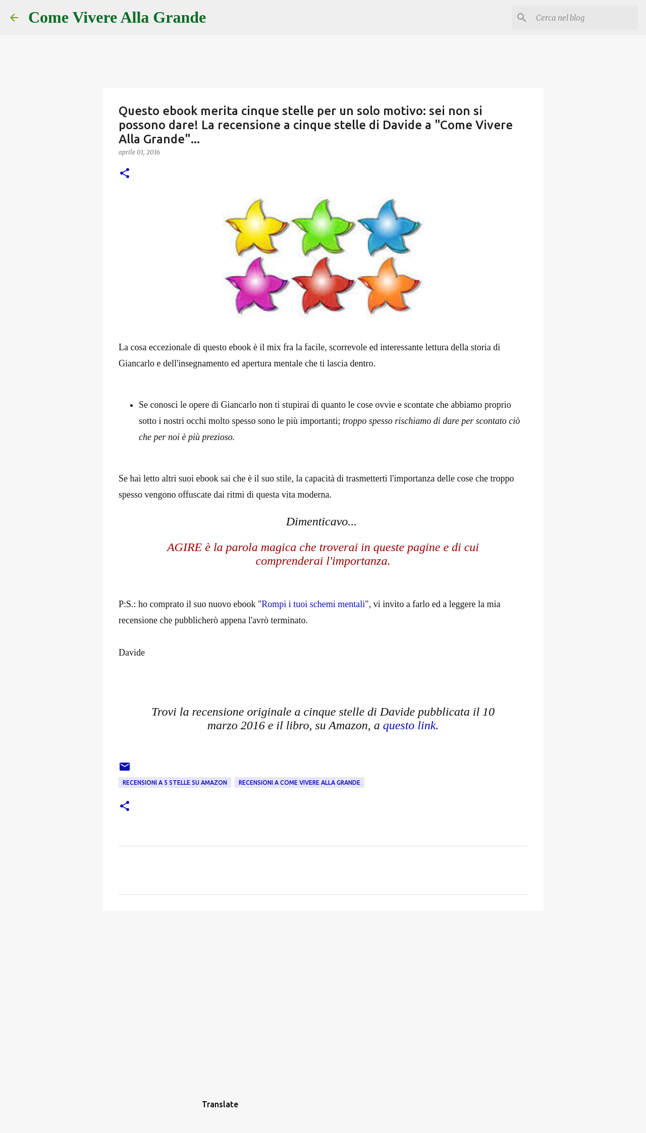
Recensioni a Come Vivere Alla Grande (299, 782)
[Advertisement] (323, 996)
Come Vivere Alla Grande (117, 17)
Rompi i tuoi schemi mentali (313, 604)
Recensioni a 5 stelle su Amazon (175, 782)
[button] (125, 174)
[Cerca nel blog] (585, 18)
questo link (409, 725)
